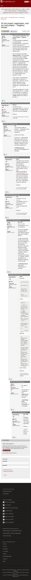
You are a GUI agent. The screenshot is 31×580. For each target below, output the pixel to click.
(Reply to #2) (14, 124)
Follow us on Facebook (8, 516)
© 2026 (3, 569)
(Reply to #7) (21, 381)
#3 (28, 123)
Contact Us (5, 558)
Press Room (5, 548)
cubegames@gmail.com (21, 173)
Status (4, 561)
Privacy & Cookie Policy (11, 569)
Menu (2, 5)
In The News (5, 551)
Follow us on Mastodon (8, 522)
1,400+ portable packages (10, 10)
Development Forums (13, 17)
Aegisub (6, 9)
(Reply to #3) (16, 157)
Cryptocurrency (15, 576)
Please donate (14, 12)
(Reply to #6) (19, 274)
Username (5, 461)
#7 (28, 274)
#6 (28, 220)
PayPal (17, 575)
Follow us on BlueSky (8, 513)
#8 (28, 381)
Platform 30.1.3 (18, 9)
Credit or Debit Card (12, 575)
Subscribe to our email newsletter (10, 508)
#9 (28, 412)
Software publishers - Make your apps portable (12, 533)
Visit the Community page (9, 502)
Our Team (5, 546)
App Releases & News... (7, 491)
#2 (28, 103)
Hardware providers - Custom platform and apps (12, 530)
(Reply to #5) (17, 220)
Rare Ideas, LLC (11, 572)
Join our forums (7, 505)
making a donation (17, 445)
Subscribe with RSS (7, 511)
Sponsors (5, 553)
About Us (4, 543)
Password (5, 465)
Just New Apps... (6, 493)
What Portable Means (7, 556)
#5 (28, 194)
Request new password (8, 471)
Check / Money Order (24, 575)
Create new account (8, 469)
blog (19, 147)
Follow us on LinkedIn (8, 519)
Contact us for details (7, 535)
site (23, 147)
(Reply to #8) (22, 412)
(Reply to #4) (16, 194)
